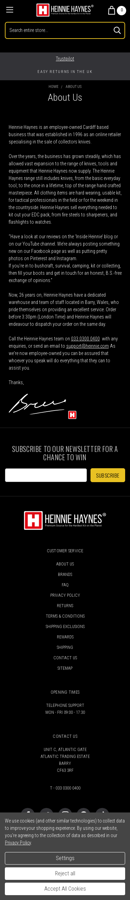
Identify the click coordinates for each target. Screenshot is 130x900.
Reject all (65, 873)
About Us (65, 564)
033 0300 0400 (85, 338)
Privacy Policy (65, 595)
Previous (12, 71)
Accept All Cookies (65, 888)
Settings (65, 858)
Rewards (65, 637)
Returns (65, 605)
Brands (65, 574)
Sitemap (65, 668)
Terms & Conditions (65, 616)
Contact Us (65, 657)
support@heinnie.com (87, 346)
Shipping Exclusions (65, 626)
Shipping (65, 647)
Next (122, 71)
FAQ (65, 585)
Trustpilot (65, 58)
